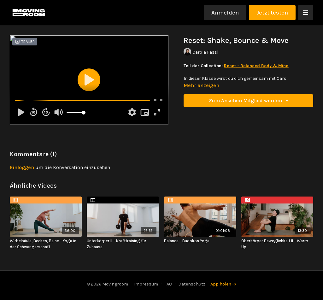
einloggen (22, 167)
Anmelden (225, 12)
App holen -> (223, 284)
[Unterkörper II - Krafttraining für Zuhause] (123, 244)
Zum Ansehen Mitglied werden (250, 100)
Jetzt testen (272, 12)
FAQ (168, 284)
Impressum (146, 284)
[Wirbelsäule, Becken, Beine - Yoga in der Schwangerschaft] (46, 244)
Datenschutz (191, 284)
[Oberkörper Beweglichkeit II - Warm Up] (277, 244)
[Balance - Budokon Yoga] (200, 241)
